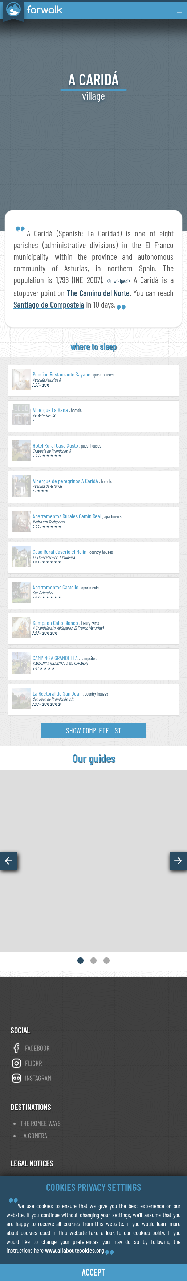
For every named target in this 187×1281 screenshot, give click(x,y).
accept (93, 1272)
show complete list (93, 730)
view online (94, 898)
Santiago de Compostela (48, 304)
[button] (8, 861)
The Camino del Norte (98, 293)
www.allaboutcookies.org (74, 1250)
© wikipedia (120, 281)
